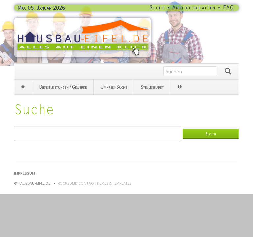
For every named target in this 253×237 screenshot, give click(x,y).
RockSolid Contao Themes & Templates (94, 183)
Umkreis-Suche (113, 87)
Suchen (228, 71)
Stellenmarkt (152, 87)
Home (23, 87)
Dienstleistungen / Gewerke (63, 87)
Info (179, 87)
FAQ (228, 7)
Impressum (24, 173)
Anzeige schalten (193, 7)
